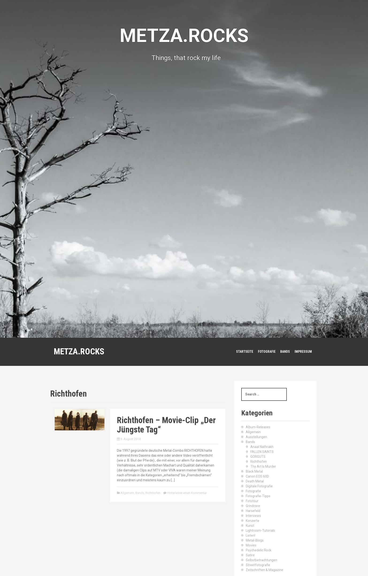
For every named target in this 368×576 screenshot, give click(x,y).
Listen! (250, 535)
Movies (251, 545)
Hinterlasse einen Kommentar (187, 493)
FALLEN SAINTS (262, 452)
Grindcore (253, 506)
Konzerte (252, 521)
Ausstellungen (256, 437)
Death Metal (255, 481)
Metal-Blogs (255, 540)
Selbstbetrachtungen (261, 560)
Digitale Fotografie (259, 486)
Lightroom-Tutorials (260, 530)
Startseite (244, 351)
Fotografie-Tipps (258, 496)
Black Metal (254, 471)
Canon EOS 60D (257, 476)
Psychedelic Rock (258, 550)
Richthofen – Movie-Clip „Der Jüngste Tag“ (166, 425)
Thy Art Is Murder (263, 466)
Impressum (303, 351)
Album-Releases (258, 427)
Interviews (253, 516)
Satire (250, 555)
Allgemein (127, 493)
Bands (285, 351)
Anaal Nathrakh (261, 447)
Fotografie (267, 351)
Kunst (250, 525)
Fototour (252, 501)
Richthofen (153, 493)
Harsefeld (253, 511)
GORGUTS (257, 457)
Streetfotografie (258, 565)
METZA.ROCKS (79, 351)
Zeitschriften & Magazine (264, 570)
